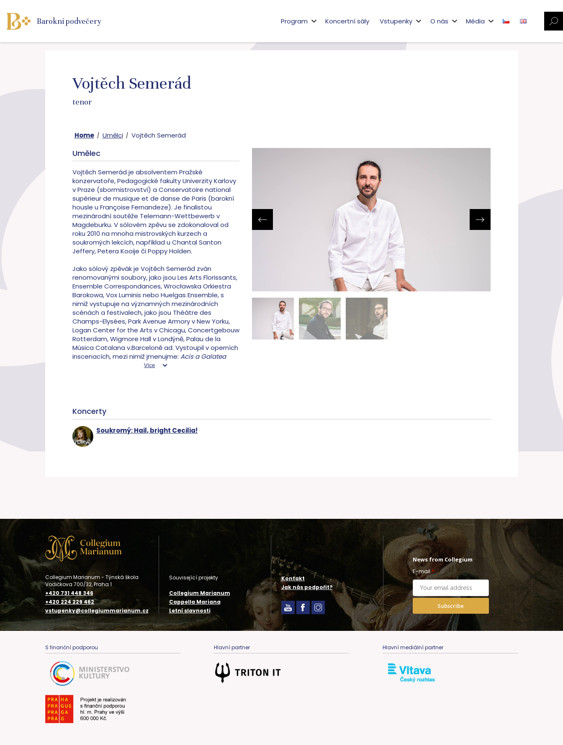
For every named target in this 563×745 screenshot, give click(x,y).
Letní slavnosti (190, 610)
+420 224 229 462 (69, 602)
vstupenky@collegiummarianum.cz (97, 610)
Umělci (113, 135)
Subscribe (450, 606)
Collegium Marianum (199, 593)
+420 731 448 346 (69, 593)
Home (84, 135)
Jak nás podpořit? (307, 587)
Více (149, 365)
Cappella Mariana (195, 601)
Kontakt (293, 578)
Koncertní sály (347, 21)
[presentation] (262, 219)
